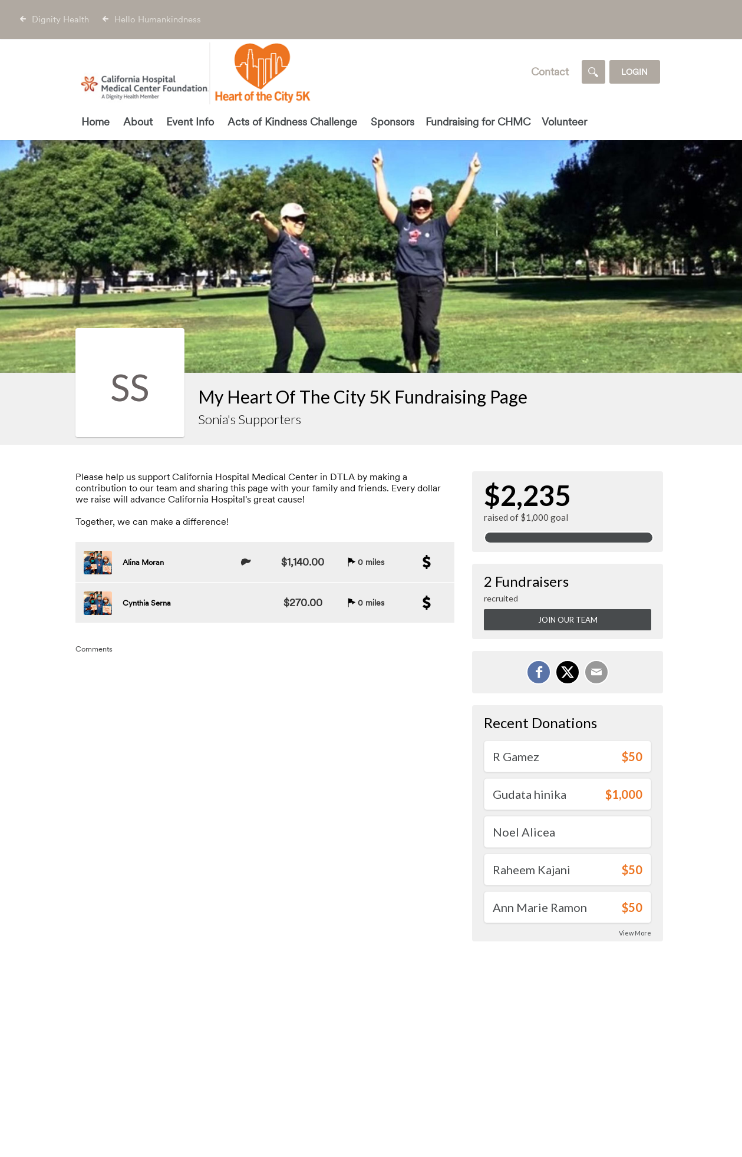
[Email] (596, 672)
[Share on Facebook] (538, 672)
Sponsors (392, 121)
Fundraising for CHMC (478, 121)
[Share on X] (567, 672)
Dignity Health (60, 19)
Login (634, 72)
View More (635, 933)
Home (95, 121)
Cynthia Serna (147, 603)
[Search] (593, 72)
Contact (550, 71)
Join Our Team (568, 619)
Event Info (190, 121)
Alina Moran (143, 562)
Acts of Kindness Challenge (292, 121)
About (138, 121)
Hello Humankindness (157, 19)
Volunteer (564, 121)
